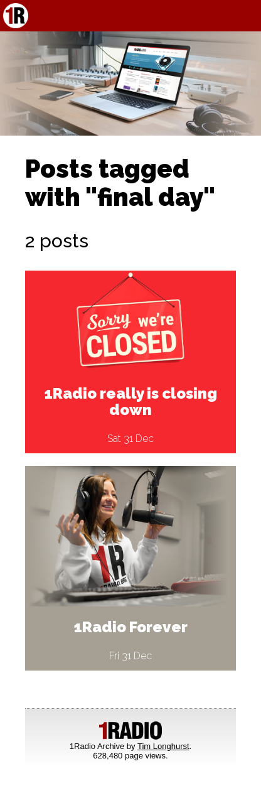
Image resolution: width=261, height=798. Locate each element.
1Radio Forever (131, 627)
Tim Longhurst (163, 746)
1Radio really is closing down (131, 401)
